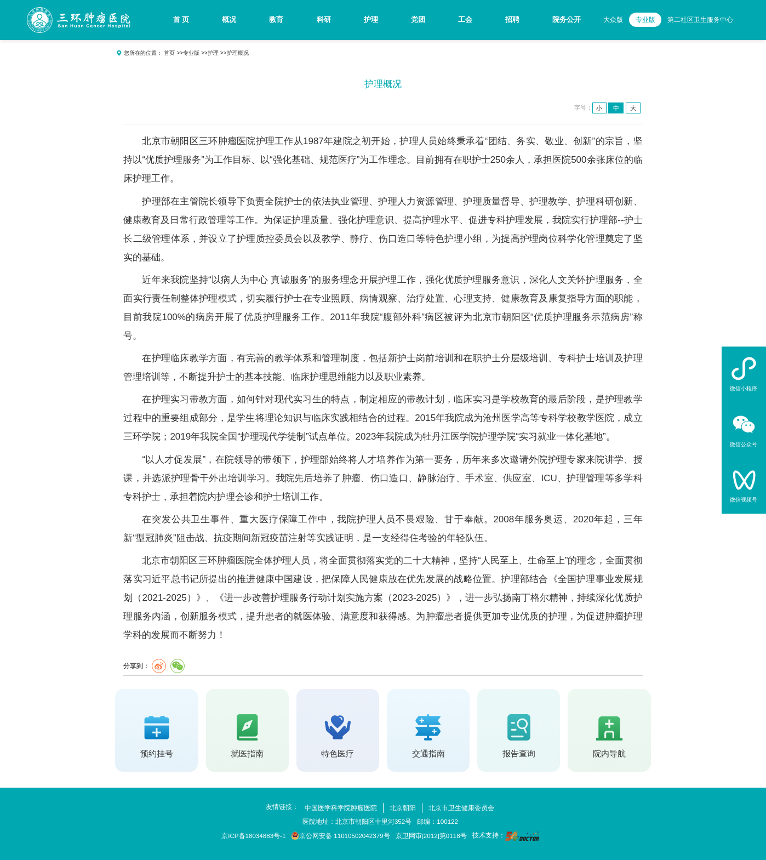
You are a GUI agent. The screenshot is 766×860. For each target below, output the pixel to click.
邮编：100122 (437, 821)
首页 (169, 53)
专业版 (645, 19)
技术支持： (505, 836)
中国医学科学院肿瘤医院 (341, 807)
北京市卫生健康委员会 (461, 807)
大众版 (613, 19)
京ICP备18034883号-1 (253, 835)
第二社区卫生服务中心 (700, 19)
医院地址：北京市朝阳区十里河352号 (356, 821)
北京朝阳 (403, 807)
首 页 (181, 19)
